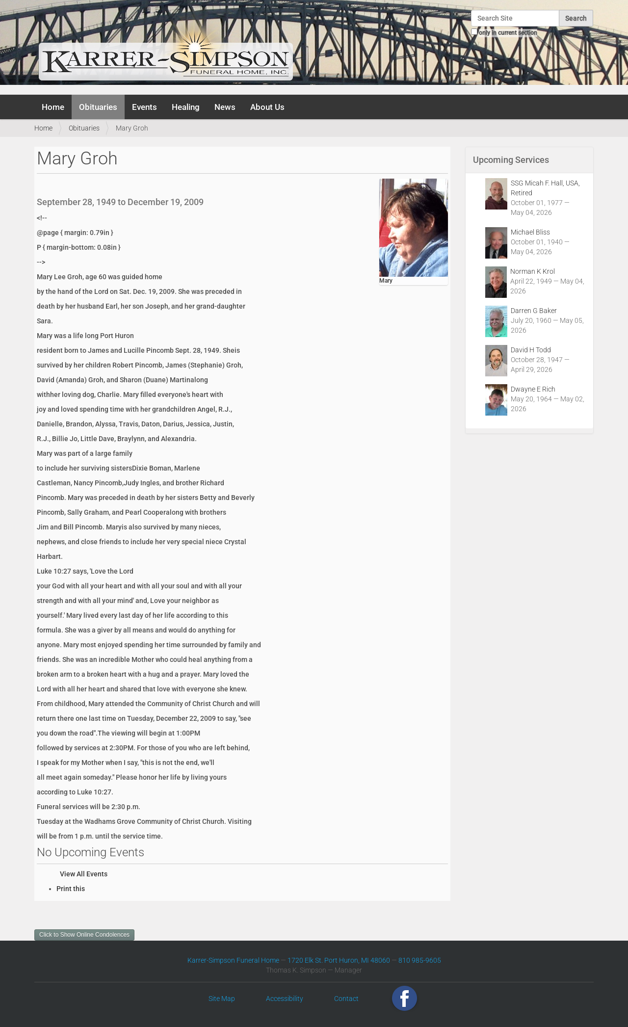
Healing (186, 107)
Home (53, 107)
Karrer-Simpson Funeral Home (233, 960)
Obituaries (98, 107)
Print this (70, 889)
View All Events (83, 874)
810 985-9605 (419, 960)
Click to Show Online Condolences (84, 934)
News (225, 107)
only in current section (508, 32)
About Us (267, 107)
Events (144, 107)
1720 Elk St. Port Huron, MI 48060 (339, 960)
